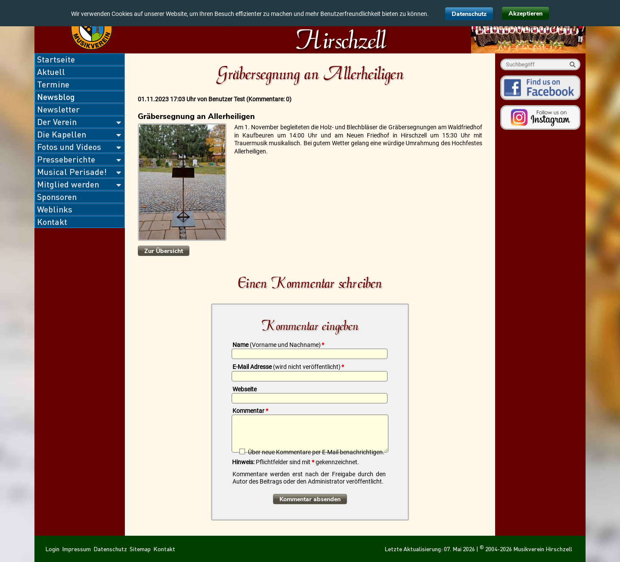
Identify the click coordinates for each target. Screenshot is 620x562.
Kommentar (250, 410)
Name (278, 344)
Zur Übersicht (163, 251)
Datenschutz (469, 14)
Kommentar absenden (310, 499)
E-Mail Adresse (288, 366)
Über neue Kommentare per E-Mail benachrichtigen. (316, 452)
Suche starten (572, 64)
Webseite (244, 389)
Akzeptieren (525, 13)
